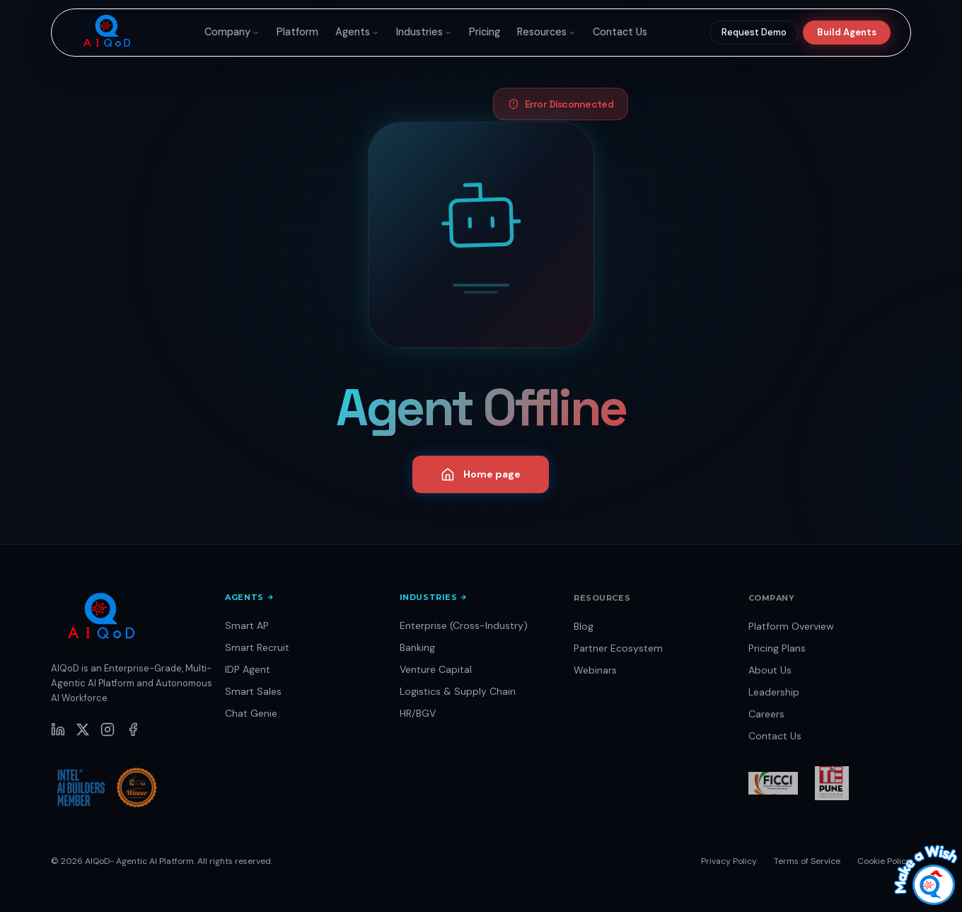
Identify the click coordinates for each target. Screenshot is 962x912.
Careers (766, 714)
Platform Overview (791, 626)
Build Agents (846, 32)
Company (232, 31)
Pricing (484, 31)
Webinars (595, 670)
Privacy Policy (729, 861)
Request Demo (754, 32)
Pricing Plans (777, 648)
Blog (583, 626)
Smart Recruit (257, 647)
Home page (481, 475)
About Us (770, 670)
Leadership (773, 692)
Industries (424, 31)
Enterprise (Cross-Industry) (464, 625)
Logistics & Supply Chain (458, 691)
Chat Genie (251, 713)
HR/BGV (418, 713)
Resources (546, 31)
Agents (357, 31)
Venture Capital (436, 669)
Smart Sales (253, 691)
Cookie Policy (884, 861)
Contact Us (620, 31)
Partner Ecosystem (618, 648)
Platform (297, 31)
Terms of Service (807, 861)
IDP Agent (247, 669)
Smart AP (247, 625)
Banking (417, 647)
